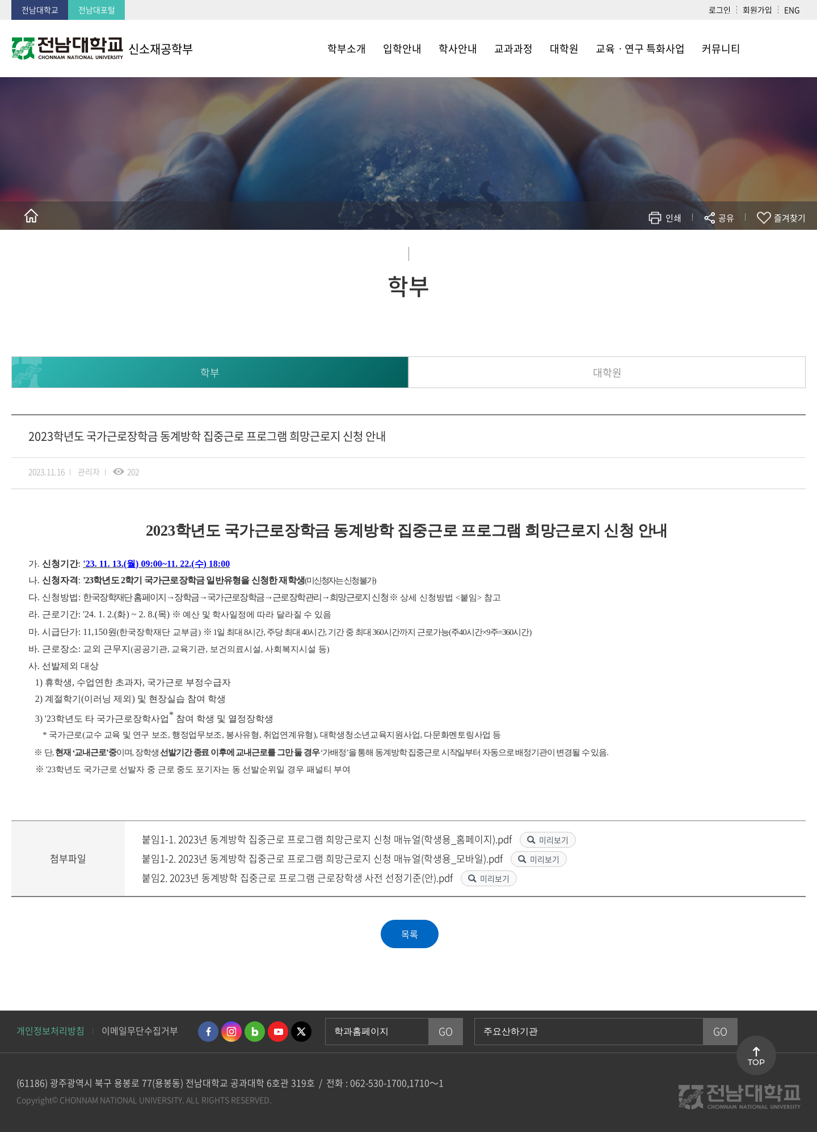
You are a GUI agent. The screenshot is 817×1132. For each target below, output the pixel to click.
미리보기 (553, 839)
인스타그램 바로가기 (231, 1031)
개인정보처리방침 (50, 1030)
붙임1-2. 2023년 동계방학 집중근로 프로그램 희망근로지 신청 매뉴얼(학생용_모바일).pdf (323, 858)
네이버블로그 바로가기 (255, 1031)
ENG (792, 10)
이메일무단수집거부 (140, 1030)
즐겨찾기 (790, 218)
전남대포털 (96, 9)
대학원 (607, 372)
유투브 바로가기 (278, 1031)
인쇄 (673, 218)
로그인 (720, 10)
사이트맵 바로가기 (777, 48)
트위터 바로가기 (301, 1031)
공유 (726, 218)
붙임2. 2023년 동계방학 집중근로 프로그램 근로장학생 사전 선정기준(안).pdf (298, 877)
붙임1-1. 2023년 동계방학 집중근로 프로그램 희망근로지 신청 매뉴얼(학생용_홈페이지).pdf (328, 839)
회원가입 (757, 10)
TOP (756, 1062)
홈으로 (31, 215)
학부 (210, 372)
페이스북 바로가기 (208, 1031)
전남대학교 (40, 9)
